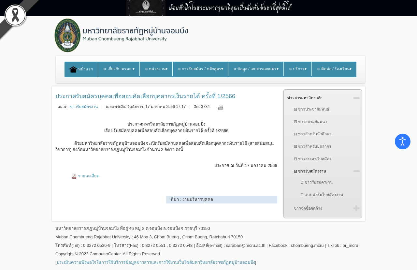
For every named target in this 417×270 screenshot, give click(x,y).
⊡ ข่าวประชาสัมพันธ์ (311, 109)
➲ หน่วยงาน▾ (156, 69)
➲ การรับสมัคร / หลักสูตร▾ (200, 69)
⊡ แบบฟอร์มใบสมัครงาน (321, 194)
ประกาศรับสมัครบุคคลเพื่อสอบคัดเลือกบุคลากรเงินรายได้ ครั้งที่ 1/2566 (145, 96)
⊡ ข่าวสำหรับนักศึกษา (313, 134)
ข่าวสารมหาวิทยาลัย (305, 98)
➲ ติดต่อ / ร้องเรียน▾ (334, 69)
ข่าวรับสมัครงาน (84, 106)
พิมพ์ (220, 107)
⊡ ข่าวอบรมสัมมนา (310, 121)
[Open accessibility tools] (402, 141)
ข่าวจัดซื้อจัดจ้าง (308, 208)
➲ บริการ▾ (298, 69)
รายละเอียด (88, 175)
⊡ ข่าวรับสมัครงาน (310, 171)
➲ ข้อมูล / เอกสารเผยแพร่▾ (256, 69)
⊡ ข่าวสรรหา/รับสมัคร (313, 159)
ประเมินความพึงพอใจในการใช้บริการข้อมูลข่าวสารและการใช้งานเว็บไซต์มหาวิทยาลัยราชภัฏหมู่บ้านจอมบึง (156, 262)
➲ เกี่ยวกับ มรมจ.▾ (118, 69)
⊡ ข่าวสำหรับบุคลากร (312, 146)
